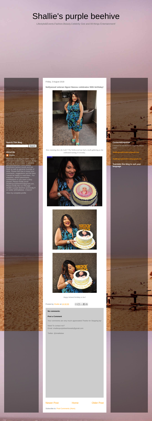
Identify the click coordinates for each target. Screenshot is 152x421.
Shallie (12, 155)
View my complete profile (16, 193)
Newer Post (52, 403)
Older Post (98, 403)
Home (75, 403)
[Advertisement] (76, 52)
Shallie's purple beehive (76, 16)
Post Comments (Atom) (66, 408)
